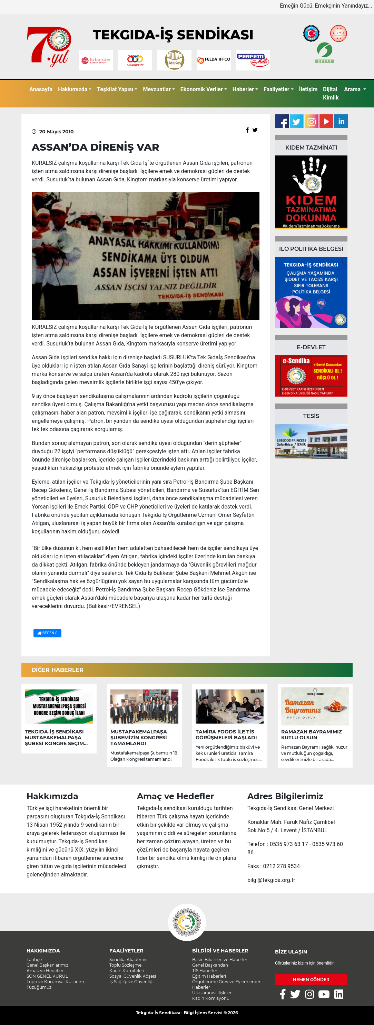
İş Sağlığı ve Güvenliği (131, 981)
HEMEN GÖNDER (311, 979)
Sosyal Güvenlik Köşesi (132, 976)
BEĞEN (47, 633)
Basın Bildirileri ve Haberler (219, 959)
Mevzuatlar (156, 89)
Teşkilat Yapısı (115, 89)
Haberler (243, 89)
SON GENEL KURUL (47, 976)
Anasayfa (40, 89)
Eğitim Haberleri (209, 976)
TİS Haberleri (205, 970)
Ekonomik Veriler (201, 89)
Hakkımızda (72, 89)
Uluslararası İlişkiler (212, 992)
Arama (353, 89)
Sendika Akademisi (128, 959)
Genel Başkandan (210, 965)
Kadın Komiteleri (126, 970)
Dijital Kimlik (330, 93)
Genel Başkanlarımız (47, 965)
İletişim (308, 89)
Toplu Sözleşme (125, 965)
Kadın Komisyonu (210, 998)
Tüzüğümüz (39, 987)
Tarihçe (34, 959)
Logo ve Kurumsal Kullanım (55, 981)
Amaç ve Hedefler (45, 970)
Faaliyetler (276, 89)
